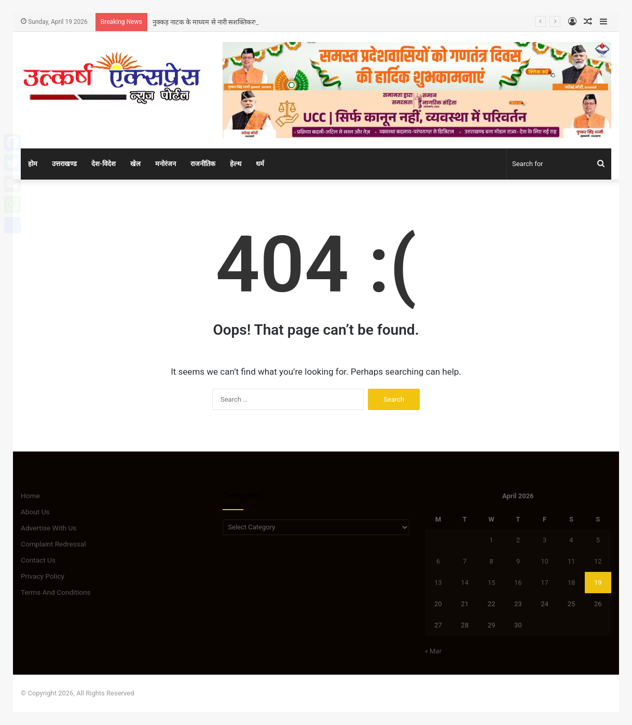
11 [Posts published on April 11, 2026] (571, 561)
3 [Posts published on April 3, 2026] (544, 540)
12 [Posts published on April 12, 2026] (598, 561)
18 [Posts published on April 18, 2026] (571, 582)
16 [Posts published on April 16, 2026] (518, 582)
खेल (135, 164)
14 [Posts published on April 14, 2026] (465, 582)
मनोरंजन (165, 164)
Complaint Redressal (53, 544)
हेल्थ (235, 164)
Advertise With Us (48, 528)
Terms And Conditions (56, 592)
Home (30, 495)
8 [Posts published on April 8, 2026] (491, 561)
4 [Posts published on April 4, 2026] (571, 540)
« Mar (433, 651)
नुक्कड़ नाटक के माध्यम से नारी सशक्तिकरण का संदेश (217, 22)
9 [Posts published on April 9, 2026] (518, 561)
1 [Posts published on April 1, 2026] (491, 540)
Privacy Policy (42, 576)
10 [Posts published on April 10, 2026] (544, 561)
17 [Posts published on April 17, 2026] (544, 582)
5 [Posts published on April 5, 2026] (598, 540)
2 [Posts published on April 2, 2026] (518, 540)
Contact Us (38, 560)
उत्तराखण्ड (64, 164)
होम (32, 164)
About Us (35, 512)
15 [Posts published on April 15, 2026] (492, 582)
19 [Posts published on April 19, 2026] (598, 582)
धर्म (260, 164)
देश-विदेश (103, 164)
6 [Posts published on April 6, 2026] (438, 561)
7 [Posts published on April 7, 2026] (464, 561)
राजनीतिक (202, 164)
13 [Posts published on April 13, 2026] (438, 582)
